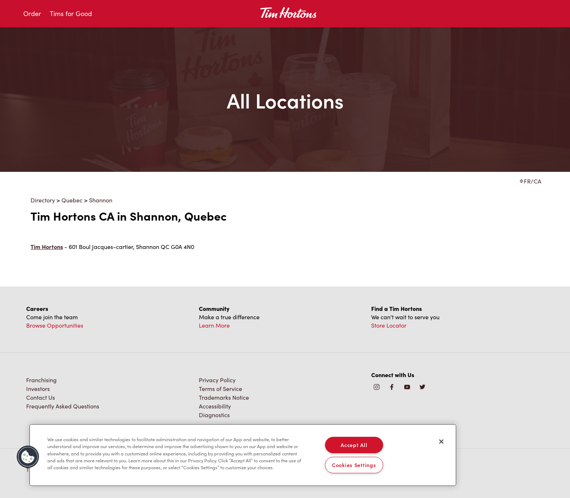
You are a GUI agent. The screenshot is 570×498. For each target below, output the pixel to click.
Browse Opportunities (54, 325)
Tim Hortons (47, 246)
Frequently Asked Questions (62, 406)
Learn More (214, 325)
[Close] (441, 442)
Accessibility (215, 406)
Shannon (100, 200)
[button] (28, 457)
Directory (43, 200)
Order (32, 13)
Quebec (72, 200)
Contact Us (40, 397)
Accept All (354, 444)
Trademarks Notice (224, 397)
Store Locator (388, 325)
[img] (422, 387)
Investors (38, 388)
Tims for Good (71, 13)
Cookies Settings (354, 465)
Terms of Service (220, 388)
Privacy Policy (217, 380)
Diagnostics (214, 415)
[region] (243, 455)
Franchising (41, 380)
